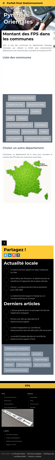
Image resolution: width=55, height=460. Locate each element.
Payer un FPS (11, 444)
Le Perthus (13, 131)
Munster (37, 354)
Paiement (7, 400)
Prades (44, 131)
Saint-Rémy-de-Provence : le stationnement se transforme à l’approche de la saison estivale (30, 279)
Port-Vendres (29, 131)
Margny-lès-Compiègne (17, 354)
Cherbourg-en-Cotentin (17, 348)
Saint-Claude (24, 365)
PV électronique (12, 434)
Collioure (22, 118)
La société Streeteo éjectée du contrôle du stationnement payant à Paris (28, 337)
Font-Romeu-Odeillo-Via (19, 125)
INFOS (30, 394)
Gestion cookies (34, 456)
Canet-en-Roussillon (17, 111)
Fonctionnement (10, 397)
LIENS (6, 431)
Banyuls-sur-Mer (36, 104)
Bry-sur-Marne (42, 365)
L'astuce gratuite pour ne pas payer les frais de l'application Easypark (29, 311)
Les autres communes (16, 370)
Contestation (8, 404)
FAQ (31, 400)
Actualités (33, 397)
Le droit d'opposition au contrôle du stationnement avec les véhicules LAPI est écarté (30, 329)
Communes (34, 404)
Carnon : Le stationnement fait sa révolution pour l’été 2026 (28, 288)
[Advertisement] (27, 78)
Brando (9, 365)
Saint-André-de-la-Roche (18, 359)
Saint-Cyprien (14, 138)
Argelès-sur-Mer (15, 104)
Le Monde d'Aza (18, 454)
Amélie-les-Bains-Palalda (22, 98)
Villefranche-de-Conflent (37, 138)
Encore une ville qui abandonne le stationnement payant (24, 320)
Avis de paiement (10, 407)
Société (32, 407)
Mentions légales (34, 454)
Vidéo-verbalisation (13, 438)
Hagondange (40, 359)
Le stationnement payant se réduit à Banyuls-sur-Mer (29, 271)
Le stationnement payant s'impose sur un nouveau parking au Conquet (27, 297)
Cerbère (36, 111)
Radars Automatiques (14, 441)
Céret (10, 118)
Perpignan (41, 125)
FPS (3, 394)
